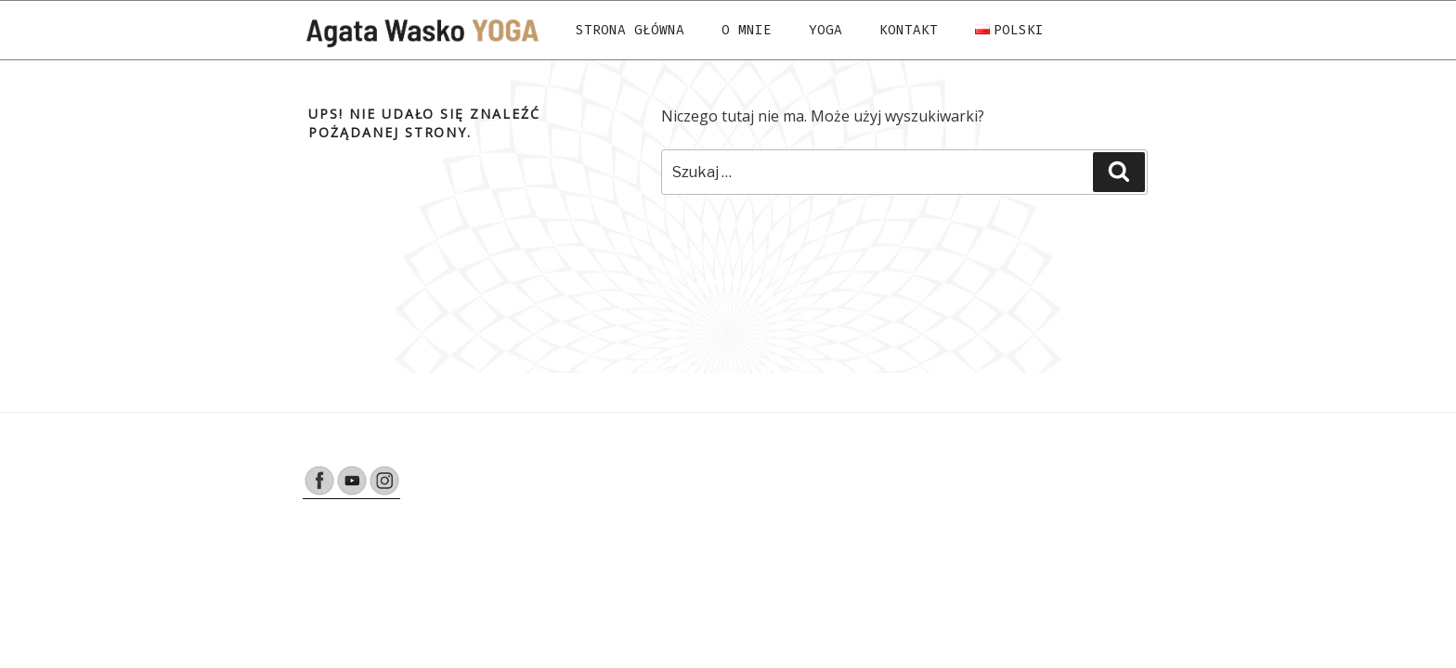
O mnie (747, 30)
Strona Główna (630, 30)
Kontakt (908, 30)
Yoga (825, 30)
